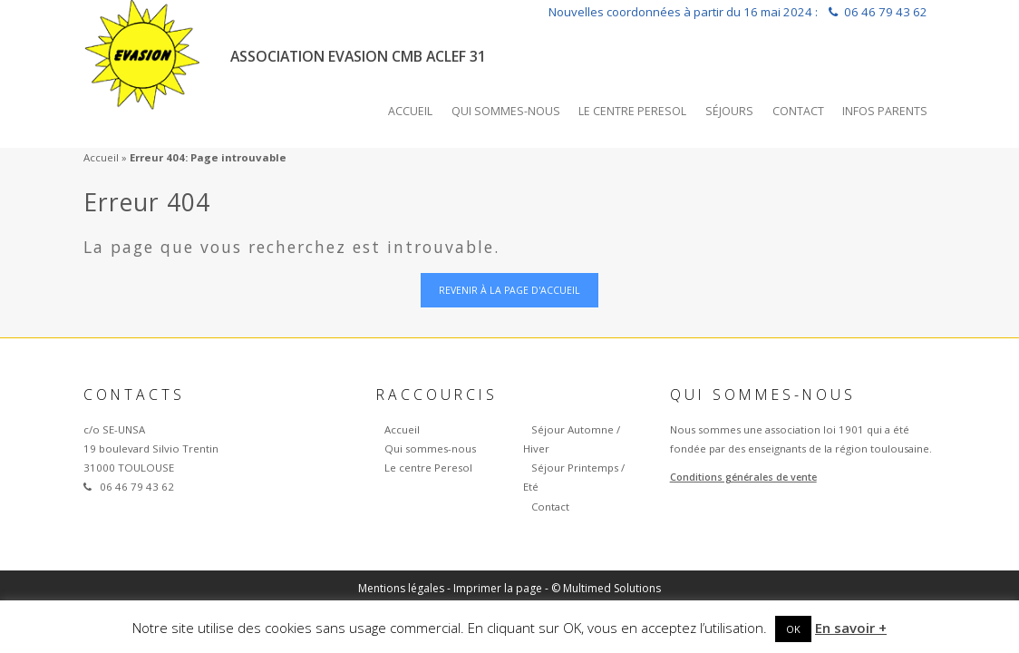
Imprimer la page (497, 588)
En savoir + (851, 628)
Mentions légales (401, 588)
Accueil (410, 111)
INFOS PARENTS (884, 111)
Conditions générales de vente (743, 477)
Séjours (729, 111)
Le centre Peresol (632, 111)
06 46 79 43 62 (885, 12)
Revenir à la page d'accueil (509, 290)
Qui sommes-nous (505, 111)
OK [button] (793, 629)
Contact (798, 111)
